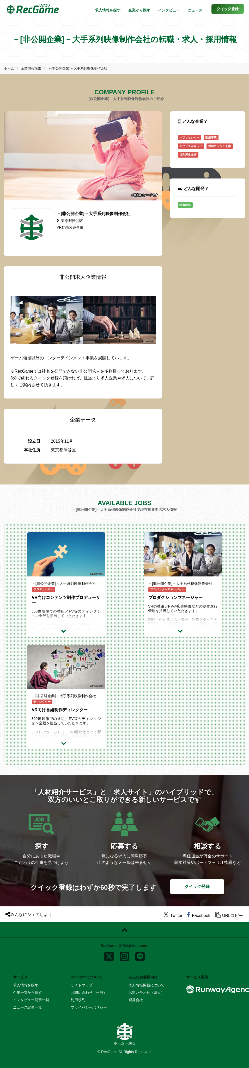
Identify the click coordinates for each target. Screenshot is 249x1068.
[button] (227, 9)
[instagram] (124, 955)
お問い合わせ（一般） (89, 992)
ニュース (195, 10)
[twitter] (173, 915)
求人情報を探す (107, 10)
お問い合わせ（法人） (147, 992)
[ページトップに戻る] (124, 930)
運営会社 (136, 1000)
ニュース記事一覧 (27, 1007)
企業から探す (139, 10)
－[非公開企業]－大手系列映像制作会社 (82, 68)
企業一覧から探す (27, 992)
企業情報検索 (33, 68)
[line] (140, 955)
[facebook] (198, 915)
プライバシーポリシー (89, 1007)
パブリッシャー (189, 137)
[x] (109, 955)
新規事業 (211, 137)
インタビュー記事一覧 (31, 1000)
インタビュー (169, 10)
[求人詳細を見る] (66, 631)
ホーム (9, 68)
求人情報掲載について (147, 985)
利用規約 (78, 1000)
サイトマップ (81, 985)
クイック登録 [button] (197, 886)
